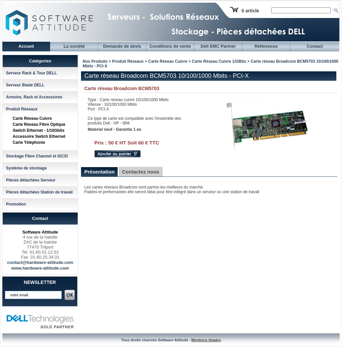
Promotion (16, 204)
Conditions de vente (170, 46)
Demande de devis (122, 46)
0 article (250, 10)
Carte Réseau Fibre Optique (39, 124)
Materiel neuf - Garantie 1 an (114, 129)
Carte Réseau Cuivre (32, 118)
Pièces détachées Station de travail (39, 192)
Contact (315, 46)
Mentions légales (206, 340)
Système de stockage (26, 168)
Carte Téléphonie (29, 142)
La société (74, 46)
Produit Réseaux (22, 109)
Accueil (26, 46)
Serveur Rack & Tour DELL (31, 73)
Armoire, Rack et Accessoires (34, 97)
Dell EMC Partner (218, 46)
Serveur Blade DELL (25, 85)
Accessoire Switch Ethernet (39, 136)
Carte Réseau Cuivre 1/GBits (219, 61)
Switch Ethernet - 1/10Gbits (38, 130)
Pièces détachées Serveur (30, 180)
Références (266, 46)
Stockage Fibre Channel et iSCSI (37, 156)
